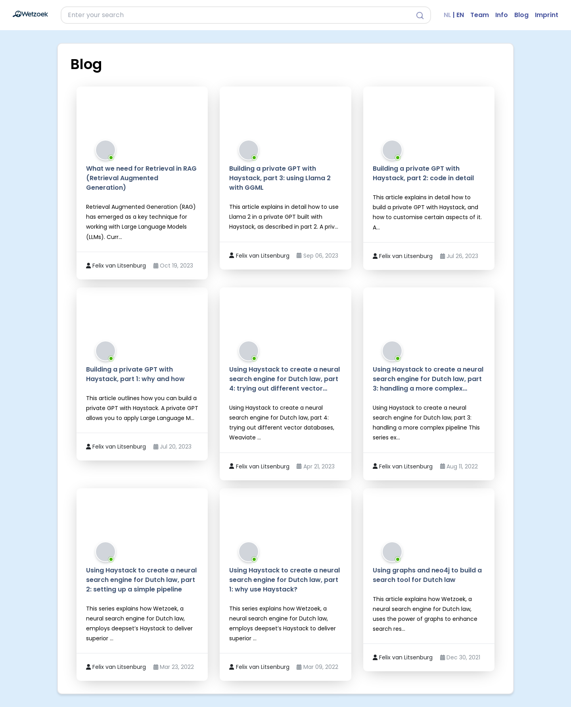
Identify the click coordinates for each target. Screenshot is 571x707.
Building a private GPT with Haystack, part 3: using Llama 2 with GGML (280, 178)
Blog (521, 14)
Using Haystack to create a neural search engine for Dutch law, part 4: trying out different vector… (284, 379)
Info (501, 14)
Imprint (546, 14)
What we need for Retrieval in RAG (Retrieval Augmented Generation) (141, 178)
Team (479, 14)
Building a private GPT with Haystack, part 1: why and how (135, 374)
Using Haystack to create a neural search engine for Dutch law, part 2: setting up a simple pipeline (141, 580)
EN (460, 14)
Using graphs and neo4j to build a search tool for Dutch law (427, 575)
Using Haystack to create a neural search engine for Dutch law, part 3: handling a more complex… (428, 379)
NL (447, 14)
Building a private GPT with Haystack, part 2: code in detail (423, 173)
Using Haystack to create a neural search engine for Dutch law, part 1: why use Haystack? (284, 580)
